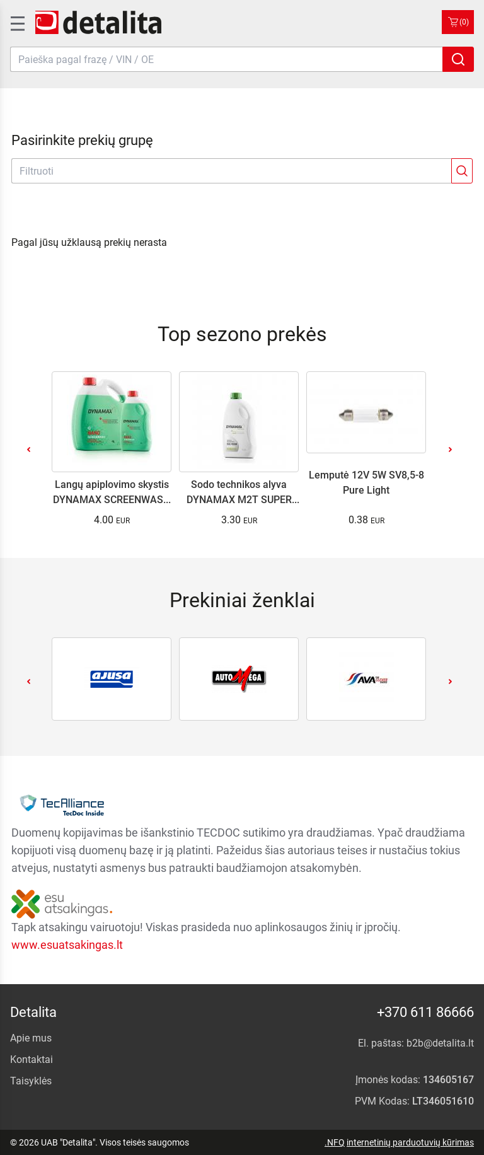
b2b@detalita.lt (440, 1043)
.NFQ (335, 1142)
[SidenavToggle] (16, 22)
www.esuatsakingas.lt (67, 944)
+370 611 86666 (425, 1012)
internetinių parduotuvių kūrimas (410, 1142)
